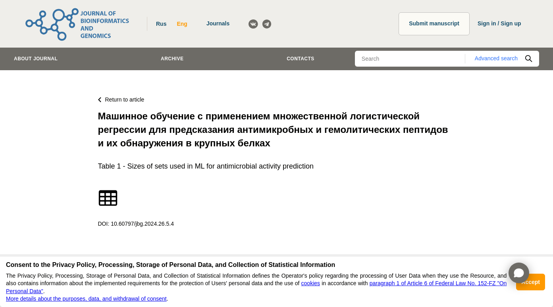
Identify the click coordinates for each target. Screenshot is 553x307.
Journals (217, 23)
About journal (36, 58)
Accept (530, 282)
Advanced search (496, 58)
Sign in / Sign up (499, 23)
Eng (182, 24)
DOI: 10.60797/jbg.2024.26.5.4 (136, 224)
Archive (172, 58)
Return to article (121, 99)
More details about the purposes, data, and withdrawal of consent (86, 298)
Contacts (300, 58)
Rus (161, 24)
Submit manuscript (434, 23)
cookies (310, 283)
